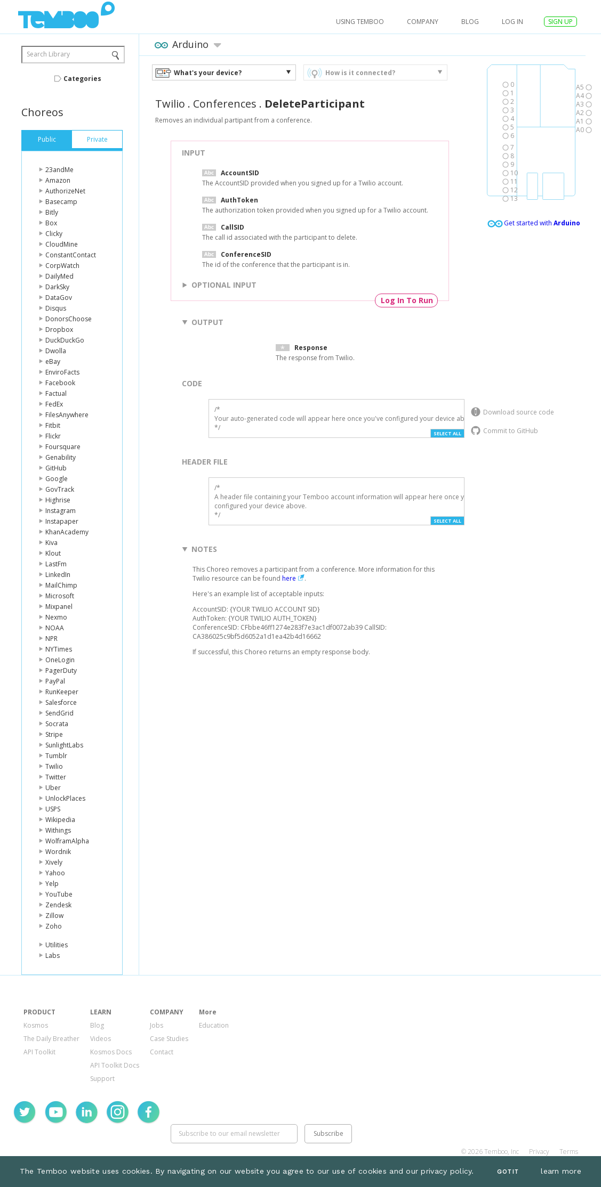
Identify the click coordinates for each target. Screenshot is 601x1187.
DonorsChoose (68, 318)
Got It (507, 1171)
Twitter (55, 777)
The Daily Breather (51, 1038)
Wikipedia (60, 819)
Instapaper (61, 521)
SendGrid (59, 713)
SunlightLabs (64, 745)
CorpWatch (62, 265)
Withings (58, 830)
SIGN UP (560, 21)
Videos (100, 1038)
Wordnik (58, 851)
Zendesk (58, 904)
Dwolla (55, 350)
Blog (470, 21)
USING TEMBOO (360, 21)
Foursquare (63, 446)
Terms (568, 1151)
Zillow (54, 915)
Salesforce (61, 702)
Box (51, 222)
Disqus (55, 308)
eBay (52, 361)
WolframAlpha (67, 840)
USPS (52, 809)
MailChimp (61, 585)
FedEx (54, 404)
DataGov (58, 297)
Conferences (225, 103)
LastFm (56, 563)
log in (512, 21)
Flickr (53, 436)
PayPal (55, 681)
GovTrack (59, 489)
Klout (53, 553)
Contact (161, 1051)
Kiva (51, 542)
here (289, 578)
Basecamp (61, 201)
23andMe (59, 169)
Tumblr (56, 755)
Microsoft (59, 595)
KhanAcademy (67, 531)
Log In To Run (407, 300)
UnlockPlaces (65, 798)
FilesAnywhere (67, 414)
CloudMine (61, 244)
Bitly (51, 212)
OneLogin (60, 659)
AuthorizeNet (65, 191)
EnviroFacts (62, 372)
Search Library (48, 54)
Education (214, 1025)
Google (56, 478)
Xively (53, 862)
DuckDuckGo (64, 340)
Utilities (56, 944)
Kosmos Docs (111, 1051)
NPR (51, 638)
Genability (60, 457)
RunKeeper (61, 691)
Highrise (57, 500)
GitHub (56, 468)
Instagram (60, 510)
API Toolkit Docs (114, 1065)
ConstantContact (70, 254)
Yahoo (55, 872)
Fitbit (52, 425)
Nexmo (56, 617)
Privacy (539, 1151)
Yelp (52, 883)
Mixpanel (59, 606)
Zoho (53, 926)
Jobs (156, 1025)
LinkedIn (57, 574)
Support (102, 1078)
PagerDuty (61, 670)
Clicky (53, 233)
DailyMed (59, 276)
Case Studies (169, 1038)
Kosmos (35, 1025)
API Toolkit (39, 1051)
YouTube (59, 894)
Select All (447, 433)
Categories (82, 78)
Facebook (60, 382)
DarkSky (57, 286)
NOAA (54, 627)
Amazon (57, 180)
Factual (56, 393)
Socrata (56, 723)
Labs (52, 955)
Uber (53, 787)
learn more (561, 1171)
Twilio (54, 766)
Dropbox (59, 329)
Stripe (54, 734)
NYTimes (58, 649)
